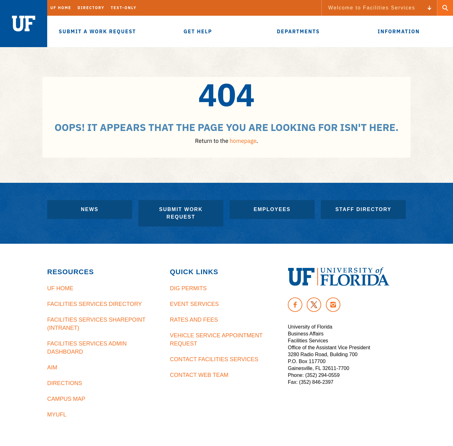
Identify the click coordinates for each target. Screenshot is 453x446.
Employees (272, 209)
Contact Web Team (199, 375)
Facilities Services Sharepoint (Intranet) (96, 324)
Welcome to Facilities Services (371, 7)
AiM (52, 367)
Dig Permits (188, 288)
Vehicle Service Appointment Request (216, 339)
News (89, 209)
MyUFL (56, 414)
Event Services (194, 304)
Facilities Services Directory (94, 304)
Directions (64, 383)
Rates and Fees (194, 320)
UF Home (60, 7)
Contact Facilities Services (214, 359)
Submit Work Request (181, 213)
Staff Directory (363, 209)
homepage (243, 140)
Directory (91, 7)
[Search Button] (445, 8)
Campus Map (66, 399)
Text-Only (124, 7)
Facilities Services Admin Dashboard (87, 347)
